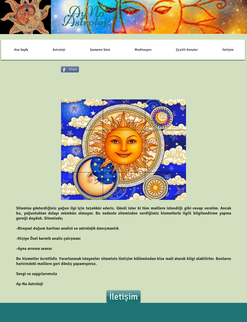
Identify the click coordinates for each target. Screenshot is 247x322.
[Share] (70, 69)
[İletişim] (123, 296)
